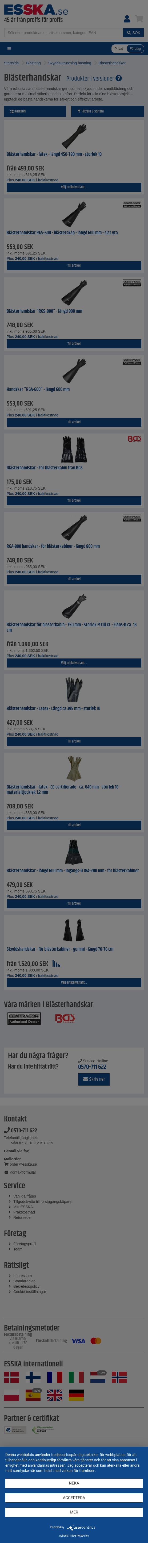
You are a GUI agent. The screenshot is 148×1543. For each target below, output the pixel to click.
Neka (74, 1483)
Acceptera (74, 1497)
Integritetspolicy (79, 1535)
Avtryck (63, 1535)
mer (74, 1512)
